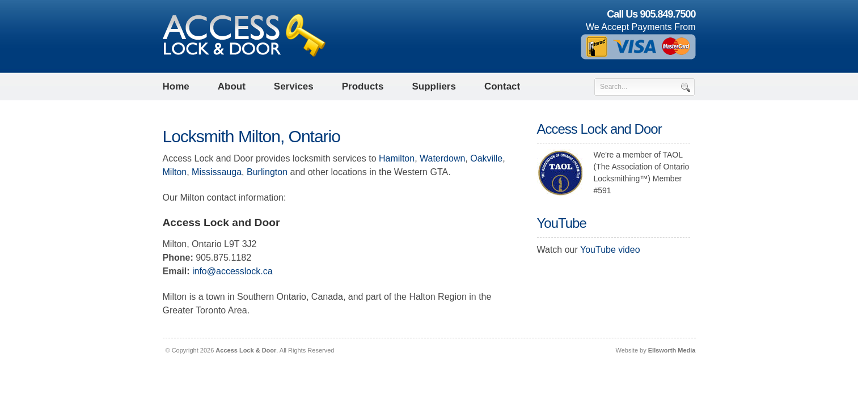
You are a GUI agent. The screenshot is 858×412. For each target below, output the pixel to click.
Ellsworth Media (672, 350)
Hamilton (397, 158)
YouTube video (610, 249)
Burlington (267, 172)
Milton (175, 172)
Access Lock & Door (245, 350)
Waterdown (442, 158)
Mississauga (217, 172)
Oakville (486, 158)
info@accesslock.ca (232, 271)
